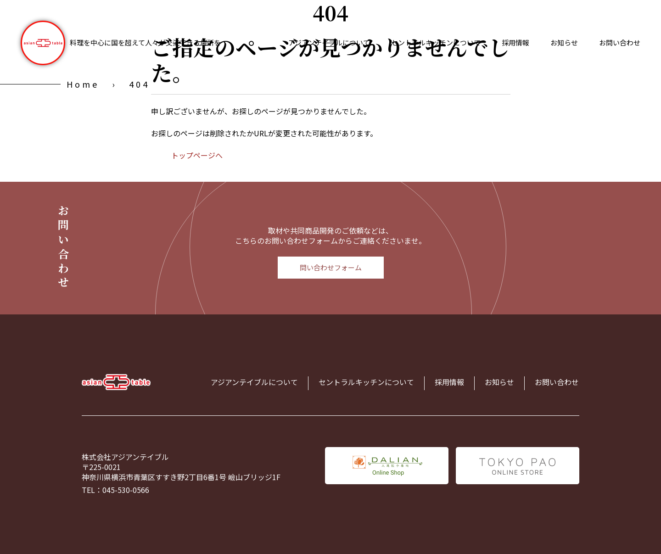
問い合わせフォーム (331, 267)
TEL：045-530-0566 (115, 489)
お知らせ (564, 42)
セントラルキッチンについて (436, 42)
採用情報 (515, 42)
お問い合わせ (619, 42)
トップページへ (197, 155)
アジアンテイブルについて (329, 42)
